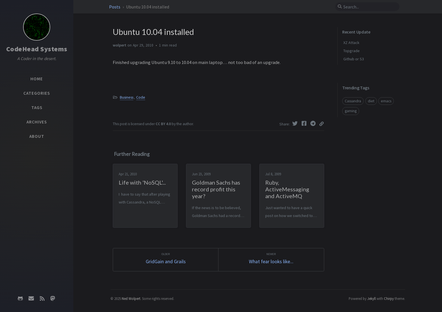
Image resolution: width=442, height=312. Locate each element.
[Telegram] (314, 123)
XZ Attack (351, 42)
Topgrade (351, 50)
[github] (20, 298)
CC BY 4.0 (163, 123)
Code (140, 97)
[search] (367, 7)
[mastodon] (52, 298)
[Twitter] (296, 123)
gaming (351, 111)
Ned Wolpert (131, 298)
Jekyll (371, 298)
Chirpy (389, 298)
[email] (31, 298)
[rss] (42, 298)
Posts (115, 7)
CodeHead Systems (36, 49)
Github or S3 (353, 58)
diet (371, 101)
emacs (386, 101)
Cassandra (353, 101)
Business (126, 97)
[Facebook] (305, 123)
